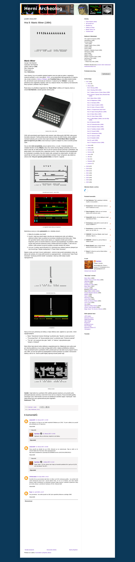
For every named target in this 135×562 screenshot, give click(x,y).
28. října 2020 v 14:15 (42, 476)
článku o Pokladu (42, 79)
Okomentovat (28, 501)
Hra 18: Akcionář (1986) (93, 122)
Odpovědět (32, 426)
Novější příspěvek (29, 549)
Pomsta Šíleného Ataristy (90, 292)
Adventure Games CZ (90, 327)
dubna (89, 145)
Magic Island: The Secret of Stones (93, 309)
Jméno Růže (87, 299)
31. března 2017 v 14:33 (42, 420)
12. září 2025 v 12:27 (38, 492)
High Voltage (87, 321)
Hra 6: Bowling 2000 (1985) (94, 90)
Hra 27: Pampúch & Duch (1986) (95, 142)
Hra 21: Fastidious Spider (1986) (95, 129)
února (89, 83)
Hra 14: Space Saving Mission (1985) (96, 111)
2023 (87, 177)
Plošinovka (33, 409)
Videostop (87, 281)
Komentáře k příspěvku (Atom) (43, 552)
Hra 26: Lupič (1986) (92, 140)
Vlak (85, 304)
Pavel (30, 492)
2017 (87, 81)
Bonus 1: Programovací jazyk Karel (96, 109)
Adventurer (87, 297)
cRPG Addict (87, 316)
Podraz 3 (86, 283)
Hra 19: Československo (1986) (95, 124)
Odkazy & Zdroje (90, 27)
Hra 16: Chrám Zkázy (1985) (94, 116)
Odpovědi (33, 430)
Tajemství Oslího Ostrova (90, 305)
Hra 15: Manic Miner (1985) (94, 114)
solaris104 (32, 420)
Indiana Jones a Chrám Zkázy (92, 279)
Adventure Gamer (89, 317)
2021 (87, 173)
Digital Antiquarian (89, 319)
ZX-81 (38, 409)
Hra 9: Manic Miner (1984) (94, 98)
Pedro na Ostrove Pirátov (90, 300)
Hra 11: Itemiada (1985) (93, 102)
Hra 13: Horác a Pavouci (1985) (95, 107)
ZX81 (48, 77)
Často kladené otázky (91, 21)
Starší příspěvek (73, 549)
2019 (87, 168)
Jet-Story (86, 288)
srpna (89, 154)
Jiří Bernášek (33, 476)
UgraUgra (37, 433)
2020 (87, 170)
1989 (91, 289)
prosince (90, 163)
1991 (95, 289)
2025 (87, 182)
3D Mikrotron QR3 (89, 284)
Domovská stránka (51, 549)
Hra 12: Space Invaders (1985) (95, 105)
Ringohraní (87, 322)
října (89, 159)
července (90, 152)
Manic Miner (87, 278)
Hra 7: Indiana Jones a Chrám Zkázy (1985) (98, 92)
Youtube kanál (89, 31)
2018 (87, 166)
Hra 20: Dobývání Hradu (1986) (95, 126)
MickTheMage (88, 325)
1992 (97, 291)
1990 (93, 291)
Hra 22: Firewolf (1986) (93, 131)
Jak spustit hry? (90, 23)
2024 (87, 179)
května (89, 147)
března (89, 85)
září (89, 156)
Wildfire (86, 294)
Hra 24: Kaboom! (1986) (93, 135)
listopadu (90, 161)
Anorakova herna (88, 324)
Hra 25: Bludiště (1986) (93, 138)
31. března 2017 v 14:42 (49, 433)
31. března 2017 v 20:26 (42, 446)
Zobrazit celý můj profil (90, 271)
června (89, 149)
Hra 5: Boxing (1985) (92, 87)
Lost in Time (87, 302)
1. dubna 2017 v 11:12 (48, 462)
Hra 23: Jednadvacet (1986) (94, 133)
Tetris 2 (86, 296)
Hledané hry (89, 25)
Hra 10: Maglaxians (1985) (94, 100)
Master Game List (90, 29)
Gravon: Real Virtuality (90, 307)
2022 (87, 175)
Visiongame (87, 329)
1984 (29, 409)
